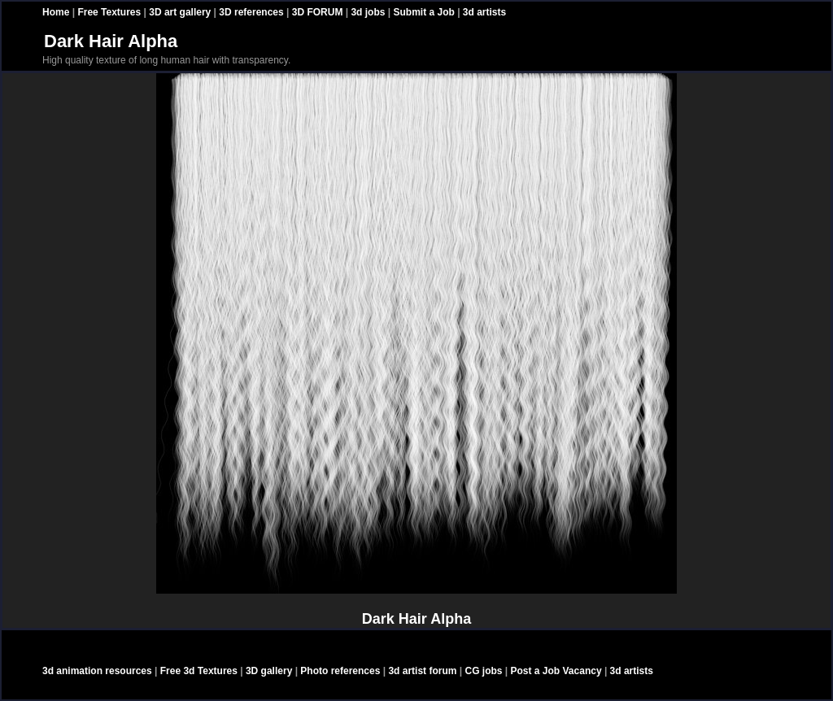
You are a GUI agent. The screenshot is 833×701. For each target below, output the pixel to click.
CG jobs (483, 671)
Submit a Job (423, 12)
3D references (251, 12)
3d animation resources (97, 671)
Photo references (340, 671)
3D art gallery (180, 12)
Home (55, 12)
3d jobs (368, 12)
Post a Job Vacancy (556, 671)
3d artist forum (422, 671)
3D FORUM (317, 12)
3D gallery (269, 671)
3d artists (484, 12)
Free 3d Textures (199, 671)
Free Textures (109, 12)
